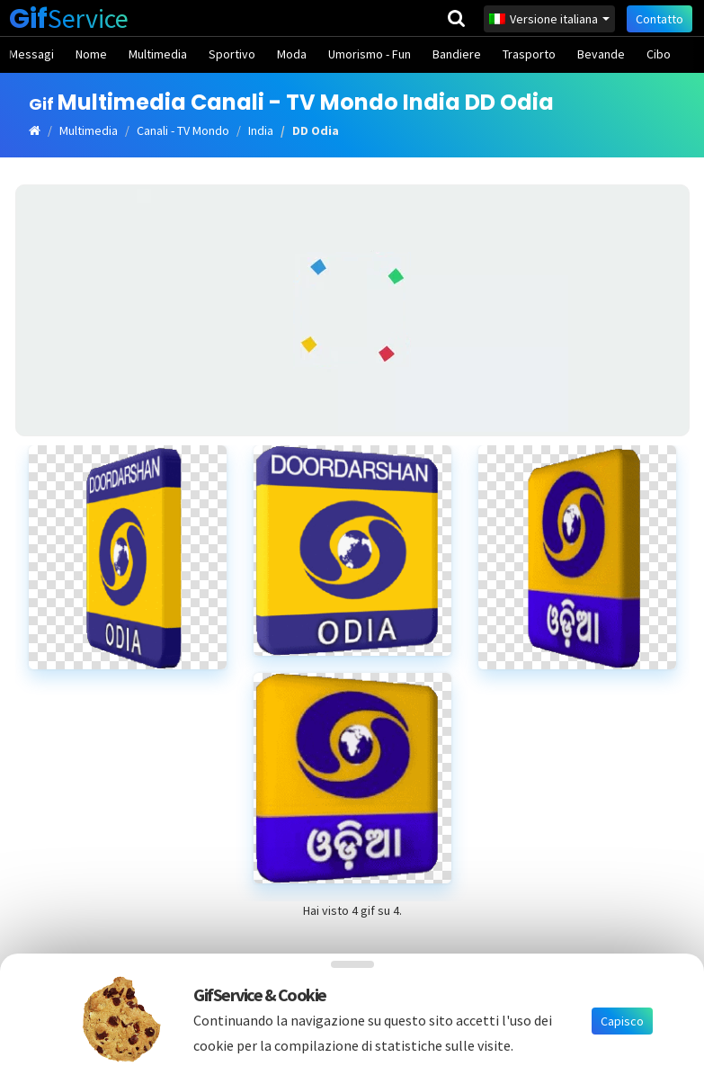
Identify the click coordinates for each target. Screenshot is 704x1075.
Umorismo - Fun (369, 54)
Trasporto (529, 54)
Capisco (622, 1021)
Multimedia (158, 54)
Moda (292, 54)
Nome (91, 54)
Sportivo (232, 54)
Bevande (601, 54)
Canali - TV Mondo (183, 130)
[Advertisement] (352, 310)
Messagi (31, 54)
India (260, 130)
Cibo (658, 54)
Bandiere (456, 54)
